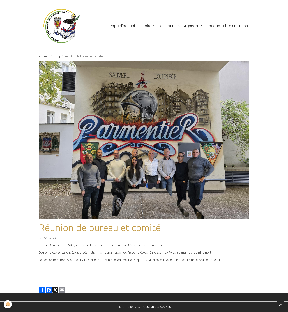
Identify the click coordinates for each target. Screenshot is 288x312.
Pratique (212, 25)
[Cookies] (8, 304)
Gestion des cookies (157, 306)
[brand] (62, 26)
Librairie (229, 25)
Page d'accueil (122, 25)
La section (168, 25)
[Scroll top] (280, 304)
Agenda (191, 25)
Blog (56, 56)
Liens (243, 25)
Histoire (145, 25)
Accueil (44, 56)
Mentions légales (128, 306)
